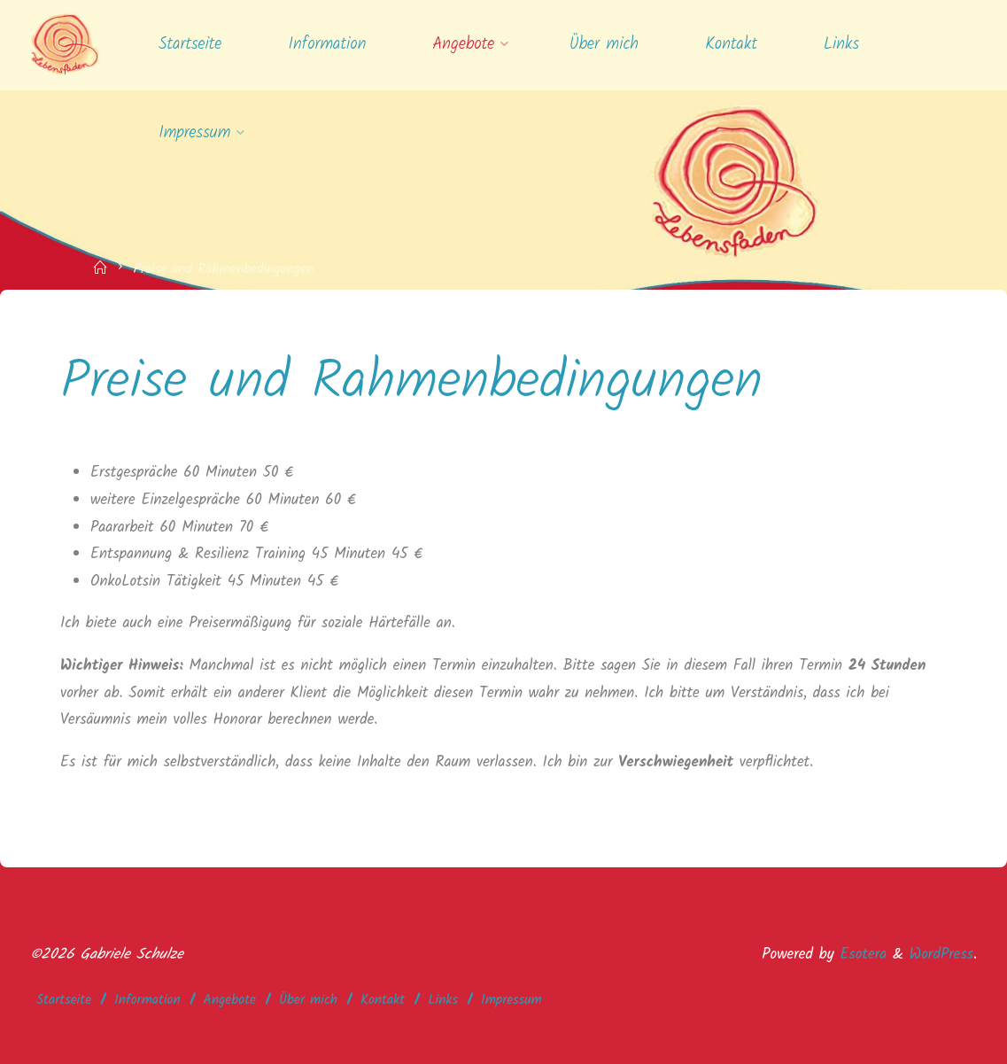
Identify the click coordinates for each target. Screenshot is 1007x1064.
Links (443, 1000)
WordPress (941, 955)
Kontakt (382, 1000)
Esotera (860, 955)
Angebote (230, 1000)
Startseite (63, 1000)
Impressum (511, 1000)
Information (147, 1000)
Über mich (308, 1000)
